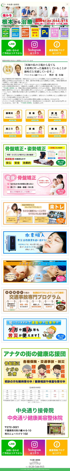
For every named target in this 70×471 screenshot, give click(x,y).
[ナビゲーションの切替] (67, 4)
